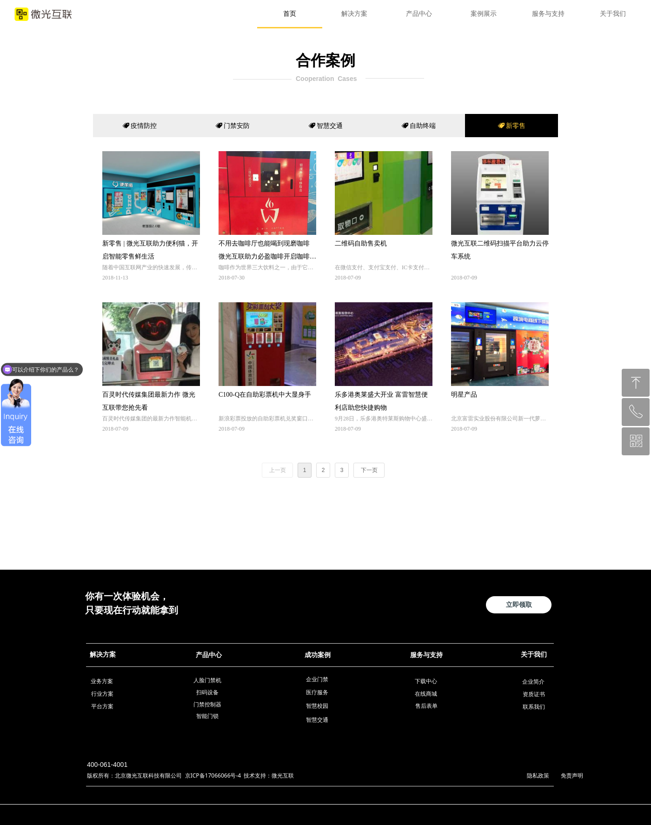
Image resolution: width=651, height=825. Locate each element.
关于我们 (613, 13)
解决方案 (354, 13)
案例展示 (484, 13)
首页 (289, 13)
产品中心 (419, 13)
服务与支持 (548, 13)
